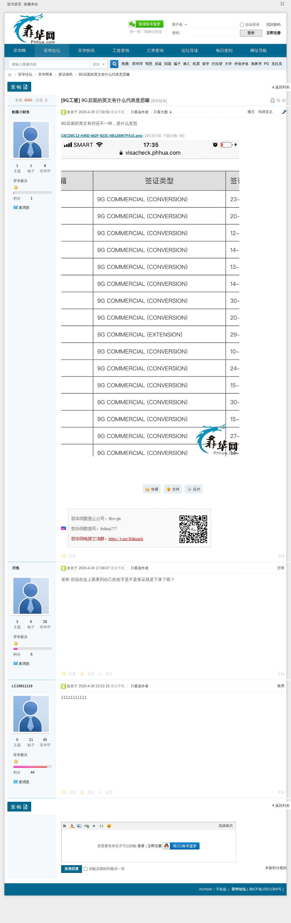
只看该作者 (139, 112)
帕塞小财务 (21, 112)
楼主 (251, 112)
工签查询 (121, 50)
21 (31, 740)
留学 (205, 64)
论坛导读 (189, 50)
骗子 (177, 64)
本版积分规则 (276, 868)
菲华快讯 (86, 50)
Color (72, 826)
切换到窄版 (281, 4)
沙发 (280, 568)
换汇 (186, 64)
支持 (91, 674)
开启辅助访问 (276, 4)
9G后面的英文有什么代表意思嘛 (104, 74)
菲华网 (19, 50)
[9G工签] (70, 100)
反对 (109, 674)
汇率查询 (155, 50)
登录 (141, 846)
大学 (228, 64)
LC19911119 (22, 686)
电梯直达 (265, 112)
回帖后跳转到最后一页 (104, 869)
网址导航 (258, 50)
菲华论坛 (52, 50)
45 (45, 740)
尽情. (16, 568)
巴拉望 (217, 64)
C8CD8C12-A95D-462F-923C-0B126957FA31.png (101, 136)
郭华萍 (137, 64)
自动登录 (250, 25)
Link (87, 826)
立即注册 (273, 33)
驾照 (148, 64)
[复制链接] (159, 101)
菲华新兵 (20, 181)
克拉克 (276, 64)
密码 (175, 33)
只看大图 (161, 112)
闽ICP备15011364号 (265, 889)
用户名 (177, 25)
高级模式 (226, 826)
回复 (72, 556)
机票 (196, 64)
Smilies (109, 826)
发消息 (24, 207)
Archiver (205, 889)
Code (102, 826)
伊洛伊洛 (241, 64)
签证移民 (65, 74)
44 (32, 772)
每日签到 (224, 50)
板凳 (280, 686)
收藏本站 (31, 4)
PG (266, 64)
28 (45, 622)
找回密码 (273, 25)
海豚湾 (256, 64)
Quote (94, 826)
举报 (281, 556)
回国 (167, 64)
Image (79, 826)
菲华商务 (45, 74)
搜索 (96, 64)
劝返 (158, 64)
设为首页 (14, 4)
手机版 (221, 889)
